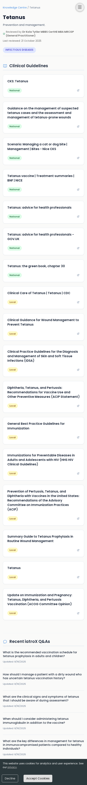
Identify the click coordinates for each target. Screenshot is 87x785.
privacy (12, 767)
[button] (79, 7)
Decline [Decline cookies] (10, 778)
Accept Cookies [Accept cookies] (38, 778)
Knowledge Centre (15, 7)
